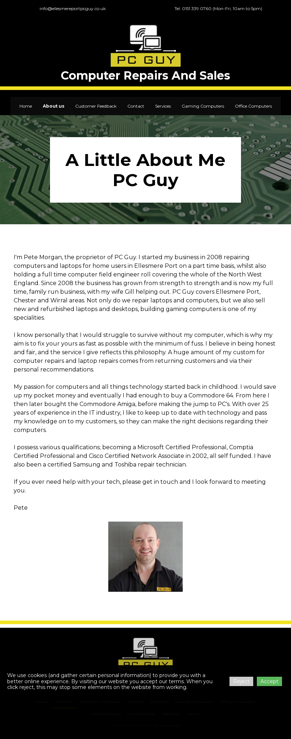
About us (53, 106)
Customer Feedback (96, 106)
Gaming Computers (203, 106)
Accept (269, 681)
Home (25, 106)
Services (163, 106)
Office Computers (253, 106)
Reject (241, 681)
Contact (135, 106)
